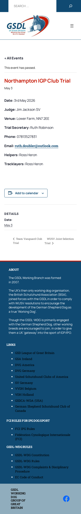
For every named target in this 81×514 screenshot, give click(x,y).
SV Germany (24, 383)
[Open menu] (72, 25)
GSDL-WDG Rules (27, 461)
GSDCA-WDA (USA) (29, 401)
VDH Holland (24, 394)
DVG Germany (25, 371)
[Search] (70, 6)
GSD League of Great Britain (34, 353)
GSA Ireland (24, 359)
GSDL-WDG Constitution (32, 455)
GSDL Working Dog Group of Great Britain (18, 499)
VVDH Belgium (26, 388)
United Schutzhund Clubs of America (41, 377)
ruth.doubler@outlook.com (36, 145)
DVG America (24, 365)
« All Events (13, 58)
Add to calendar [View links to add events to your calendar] (26, 193)
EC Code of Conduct (29, 477)
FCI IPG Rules (25, 429)
